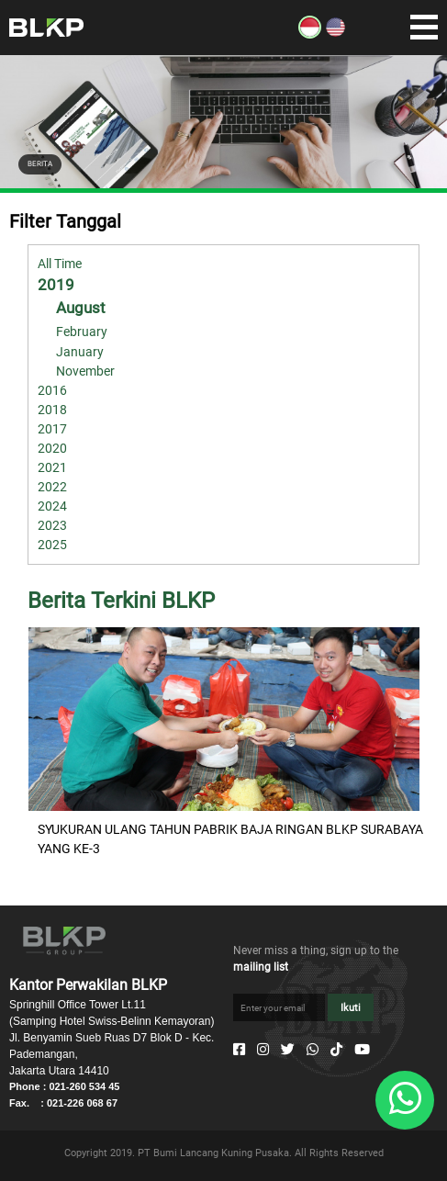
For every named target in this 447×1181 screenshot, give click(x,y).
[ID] (309, 34)
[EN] (335, 34)
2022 (52, 486)
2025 (52, 544)
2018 (52, 409)
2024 (52, 506)
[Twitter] (288, 1049)
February (81, 331)
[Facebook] (239, 1049)
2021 (52, 467)
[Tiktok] (336, 1049)
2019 (56, 285)
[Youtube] (362, 1049)
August (81, 307)
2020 (52, 448)
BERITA (40, 164)
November (85, 371)
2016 (52, 390)
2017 (52, 429)
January (80, 351)
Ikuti (351, 1008)
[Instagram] (263, 1049)
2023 (52, 525)
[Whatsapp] (312, 1049)
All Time (60, 263)
